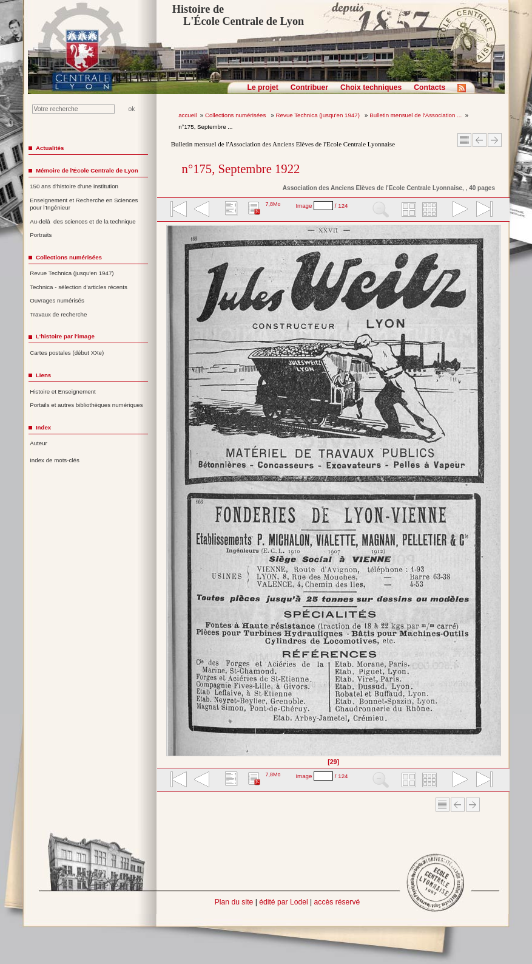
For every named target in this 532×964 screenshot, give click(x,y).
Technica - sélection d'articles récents (78, 287)
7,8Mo (272, 204)
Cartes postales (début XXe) (67, 352)
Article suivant (495, 140)
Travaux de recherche (58, 314)
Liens (43, 375)
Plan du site (234, 902)
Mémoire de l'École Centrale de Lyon (87, 170)
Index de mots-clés (54, 460)
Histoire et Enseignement (63, 391)
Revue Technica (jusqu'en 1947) (319, 115)
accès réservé (337, 902)
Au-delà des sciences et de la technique (83, 221)
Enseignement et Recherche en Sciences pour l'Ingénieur (84, 204)
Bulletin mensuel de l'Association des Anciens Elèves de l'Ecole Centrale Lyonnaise (283, 144)
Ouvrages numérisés (57, 300)
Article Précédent (480, 140)
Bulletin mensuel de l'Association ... (415, 115)
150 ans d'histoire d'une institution (74, 186)
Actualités (50, 148)
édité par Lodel (283, 902)
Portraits (41, 234)
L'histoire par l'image (65, 336)
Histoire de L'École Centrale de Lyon (238, 15)
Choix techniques (371, 87)
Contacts (429, 87)
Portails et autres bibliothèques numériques (86, 405)
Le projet (262, 87)
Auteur (38, 443)
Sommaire (464, 140)
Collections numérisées (236, 115)
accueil (187, 115)
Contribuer (309, 87)
